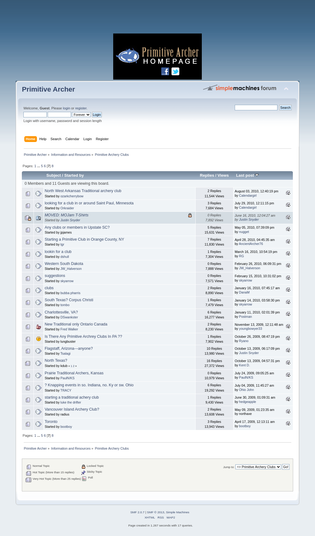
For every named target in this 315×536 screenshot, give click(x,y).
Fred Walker (69, 329)
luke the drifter (70, 402)
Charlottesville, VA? (61, 312)
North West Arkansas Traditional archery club (83, 191)
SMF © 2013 (155, 512)
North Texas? (56, 360)
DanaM (244, 292)
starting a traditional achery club (72, 397)
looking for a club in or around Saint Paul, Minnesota (89, 203)
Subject (53, 175)
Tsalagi (65, 353)
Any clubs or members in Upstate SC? (77, 227)
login (66, 108)
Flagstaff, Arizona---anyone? (69, 348)
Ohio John (246, 390)
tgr (62, 244)
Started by (74, 175)
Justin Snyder (70, 220)
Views (223, 175)
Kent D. (244, 365)
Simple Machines (177, 512)
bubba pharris (70, 293)
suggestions (55, 276)
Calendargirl (248, 195)
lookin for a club (58, 252)
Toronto (51, 422)
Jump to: (229, 467)
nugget (244, 232)
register (80, 108)
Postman (245, 316)
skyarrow (66, 281)
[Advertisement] (157, 18)
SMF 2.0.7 (137, 512)
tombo (64, 305)
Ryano (244, 341)
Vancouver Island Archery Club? (72, 409)
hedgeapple (247, 402)
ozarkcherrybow (71, 196)
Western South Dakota (64, 264)
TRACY (65, 390)
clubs (49, 288)
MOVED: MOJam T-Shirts (66, 215)
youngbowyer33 (250, 328)
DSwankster (69, 317)
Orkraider (67, 208)
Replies (207, 175)
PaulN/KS (67, 378)
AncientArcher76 (251, 244)
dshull (64, 256)
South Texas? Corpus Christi (69, 300)
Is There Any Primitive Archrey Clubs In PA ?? (83, 336)
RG (241, 256)
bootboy (66, 426)
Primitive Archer (48, 89)
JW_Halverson (71, 268)
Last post (247, 175)
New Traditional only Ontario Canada (76, 324)
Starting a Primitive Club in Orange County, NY (84, 239)
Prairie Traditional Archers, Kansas (74, 373)
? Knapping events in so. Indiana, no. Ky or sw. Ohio (89, 385)
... (39, 166)
